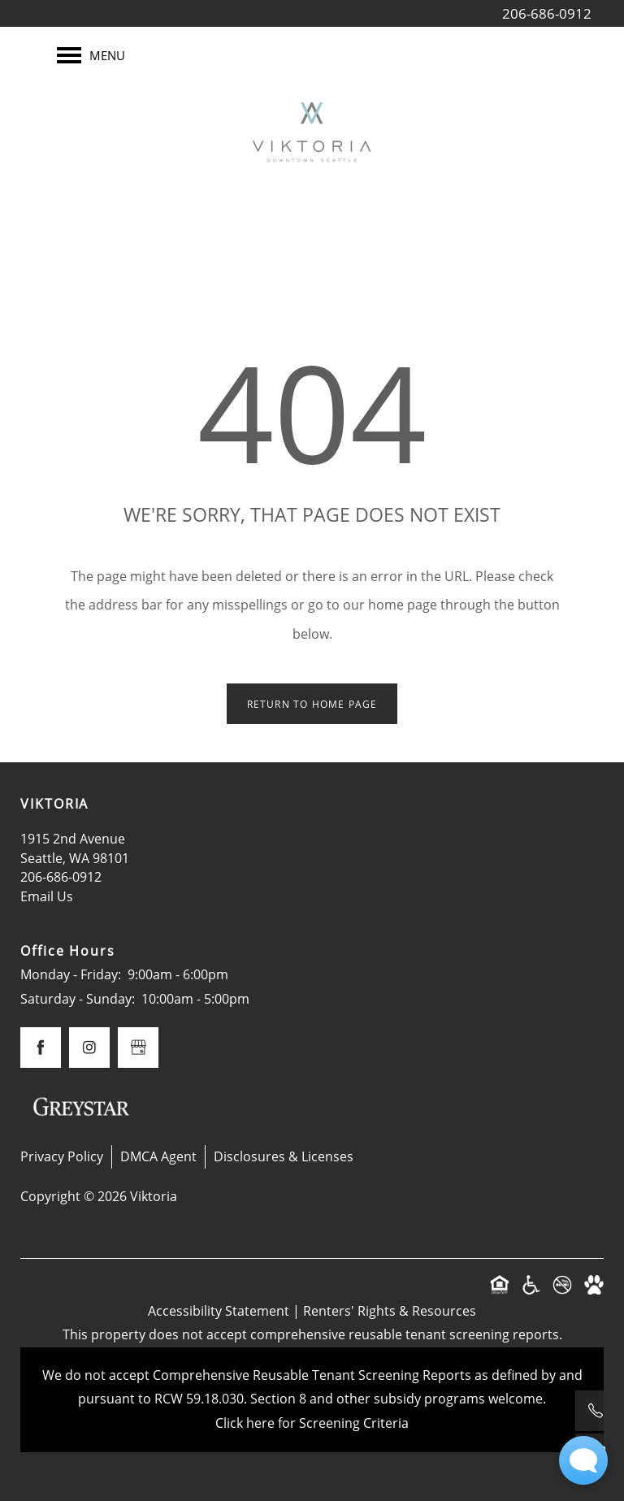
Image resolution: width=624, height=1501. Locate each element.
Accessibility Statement (218, 1311)
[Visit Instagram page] (89, 1047)
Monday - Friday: (70, 974)
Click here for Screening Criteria (312, 1423)
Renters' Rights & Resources (389, 1311)
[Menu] (91, 55)
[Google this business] (138, 1047)
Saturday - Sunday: (77, 999)
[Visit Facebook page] (40, 1047)
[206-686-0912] (595, 1410)
